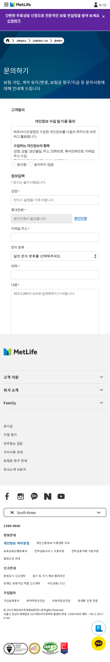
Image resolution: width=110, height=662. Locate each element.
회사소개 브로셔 (15, 469)
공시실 (8, 426)
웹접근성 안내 (12, 558)
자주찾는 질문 (13, 443)
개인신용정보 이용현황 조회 (53, 543)
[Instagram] (20, 496)
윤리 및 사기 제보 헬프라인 (49, 576)
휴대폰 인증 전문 (88, 600)
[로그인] (99, 4)
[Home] (7, 40)
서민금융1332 (56, 583)
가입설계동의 (11, 600)
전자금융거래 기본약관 (85, 551)
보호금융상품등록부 (15, 551)
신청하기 (14, 20)
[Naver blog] (47, 496)
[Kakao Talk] (34, 496)
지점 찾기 (10, 434)
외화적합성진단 (61, 600)
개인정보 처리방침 (16, 543)
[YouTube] (61, 496)
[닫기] (103, 16)
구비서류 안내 (13, 452)
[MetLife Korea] (20, 353)
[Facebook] (7, 496)
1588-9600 (12, 525)
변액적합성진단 (36, 600)
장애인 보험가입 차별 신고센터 (22, 583)
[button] (6, 4)
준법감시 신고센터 (14, 576)
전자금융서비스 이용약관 (49, 551)
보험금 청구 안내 (15, 460)
